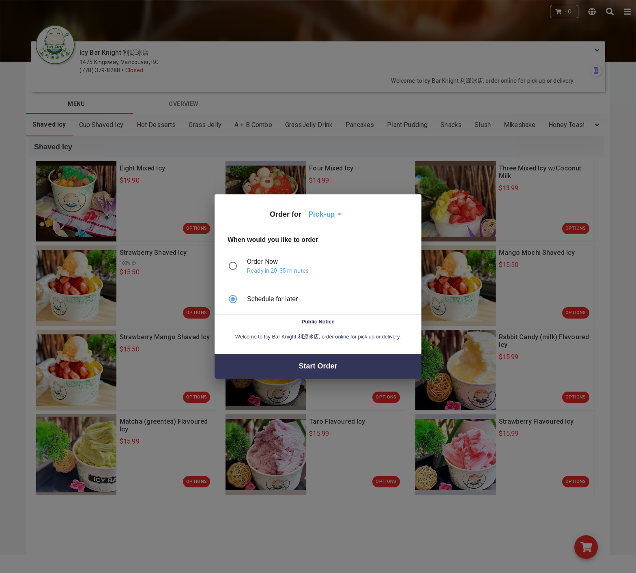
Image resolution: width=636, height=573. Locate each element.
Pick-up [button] (322, 214)
